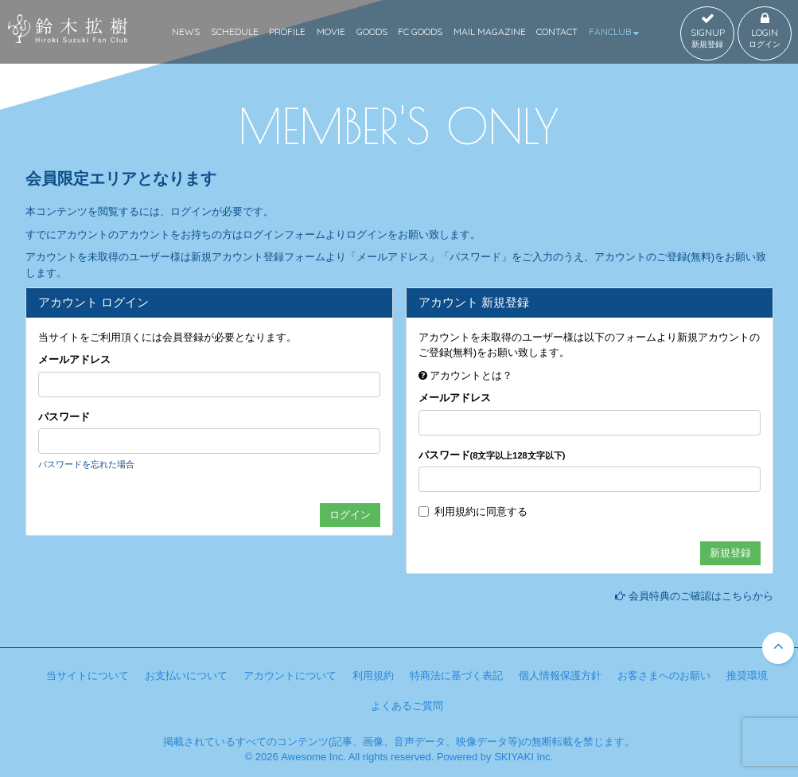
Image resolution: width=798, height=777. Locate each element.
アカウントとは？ (471, 375)
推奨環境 (747, 675)
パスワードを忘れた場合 (86, 464)
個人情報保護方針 (560, 675)
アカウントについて (290, 675)
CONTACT (557, 31)
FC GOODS (420, 31)
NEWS (186, 31)
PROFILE (287, 31)
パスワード (64, 417)
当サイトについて (87, 675)
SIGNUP (707, 31)
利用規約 (455, 511)
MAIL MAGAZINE (489, 31)
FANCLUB (614, 31)
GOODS (371, 31)
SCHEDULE (235, 31)
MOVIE (331, 31)
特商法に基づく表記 (456, 675)
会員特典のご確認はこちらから (701, 596)
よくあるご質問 (407, 706)
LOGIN (764, 31)
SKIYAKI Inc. (523, 757)
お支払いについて (186, 675)
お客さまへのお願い (663, 675)
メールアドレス (74, 359)
